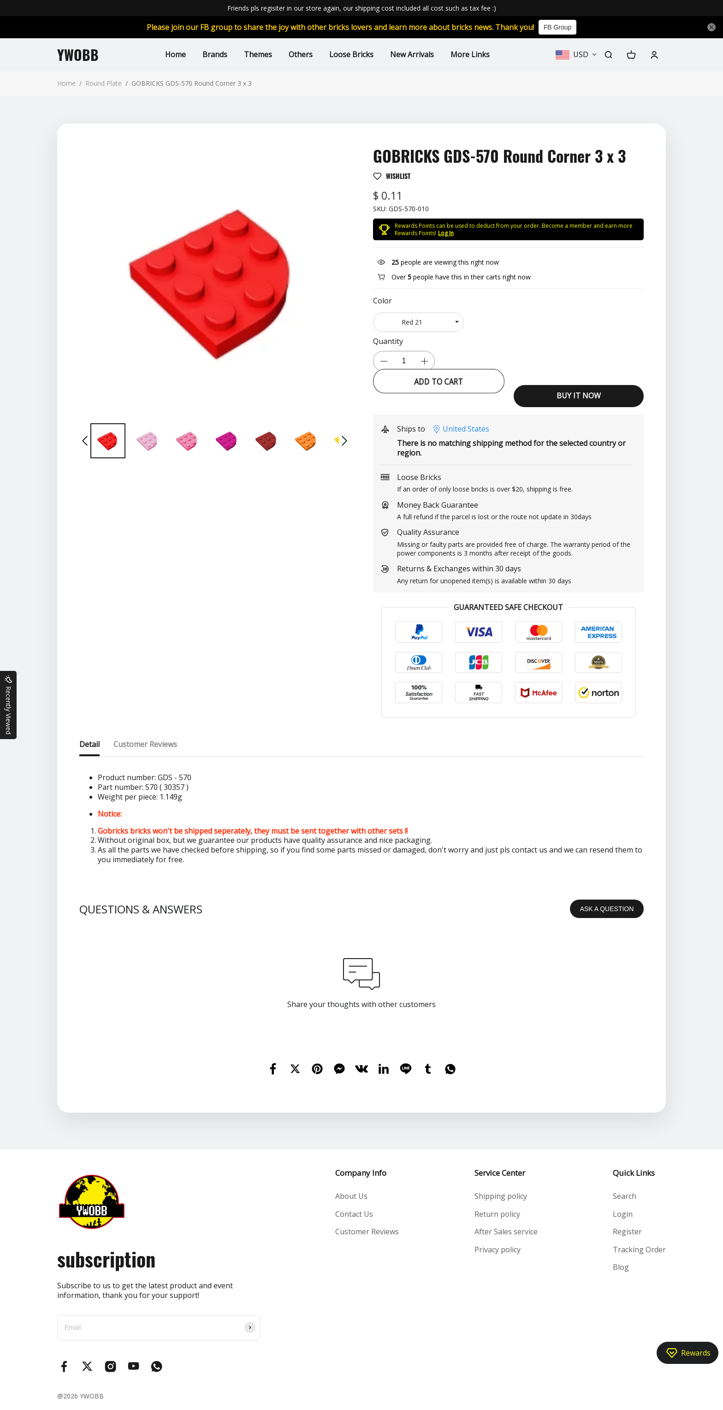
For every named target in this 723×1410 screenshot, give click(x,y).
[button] (84, 440)
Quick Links (634, 1172)
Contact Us (354, 1214)
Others (301, 54)
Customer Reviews (367, 1231)
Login (623, 1214)
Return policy (497, 1214)
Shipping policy (500, 1196)
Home (175, 54)
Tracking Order (639, 1249)
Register (627, 1231)
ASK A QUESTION (607, 908)
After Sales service (506, 1231)
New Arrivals (412, 54)
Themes (258, 54)
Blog (621, 1267)
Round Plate (103, 83)
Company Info (360, 1172)
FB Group (558, 27)
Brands (214, 54)
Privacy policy (497, 1249)
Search (624, 1196)
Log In (446, 233)
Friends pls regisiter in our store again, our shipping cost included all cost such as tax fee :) (361, 8)
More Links (470, 54)
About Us (351, 1196)
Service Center (499, 1172)
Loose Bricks (351, 54)
